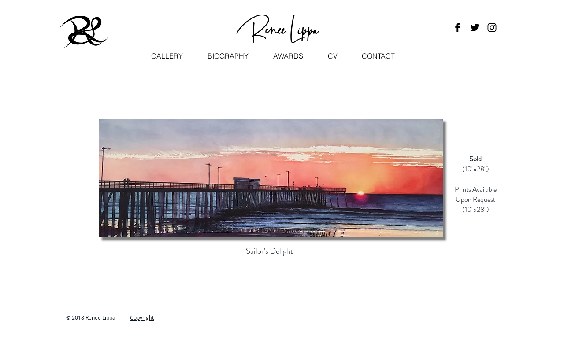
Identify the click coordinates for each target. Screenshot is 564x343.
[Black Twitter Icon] (475, 27)
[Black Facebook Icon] (458, 27)
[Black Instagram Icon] (492, 27)
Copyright (142, 317)
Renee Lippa (279, 28)
